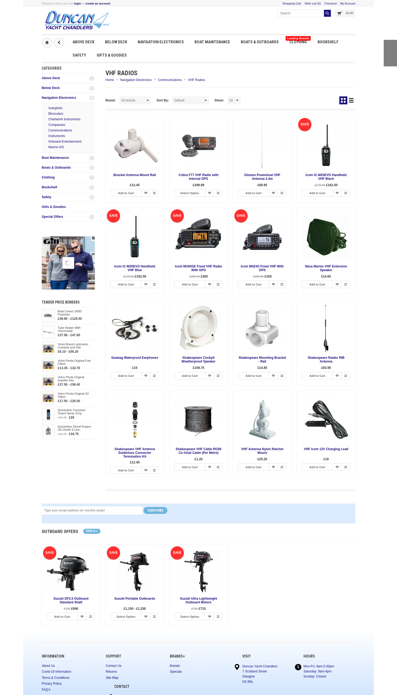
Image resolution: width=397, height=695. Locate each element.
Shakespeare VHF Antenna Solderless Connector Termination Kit (135, 452)
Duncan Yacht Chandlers (47, 43)
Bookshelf (328, 42)
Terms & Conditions (55, 678)
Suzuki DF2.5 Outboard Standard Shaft (70, 600)
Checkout (330, 3)
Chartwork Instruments (64, 119)
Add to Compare (154, 193)
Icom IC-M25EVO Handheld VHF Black (326, 177)
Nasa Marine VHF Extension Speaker (326, 268)
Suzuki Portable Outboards (134, 598)
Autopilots (55, 108)
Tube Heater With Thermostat (69, 329)
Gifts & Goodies (112, 55)
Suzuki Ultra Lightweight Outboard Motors (198, 600)
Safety (79, 55)
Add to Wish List (145, 193)
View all (92, 531)
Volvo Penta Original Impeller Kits (71, 379)
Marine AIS (56, 147)
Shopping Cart (291, 3)
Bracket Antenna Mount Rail (134, 175)
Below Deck (116, 42)
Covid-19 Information (56, 671)
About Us (48, 666)
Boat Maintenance (212, 42)
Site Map (112, 678)
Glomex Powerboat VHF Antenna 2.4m (262, 177)
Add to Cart (126, 193)
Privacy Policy (52, 683)
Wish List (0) (313, 3)
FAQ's (46, 690)
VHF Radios (196, 80)
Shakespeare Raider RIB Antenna (326, 359)
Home (109, 80)
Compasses (56, 125)
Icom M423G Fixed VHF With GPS (262, 268)
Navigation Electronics (161, 42)
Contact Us (113, 666)
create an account (97, 3)
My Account (347, 3)
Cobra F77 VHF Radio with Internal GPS (198, 177)
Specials (176, 671)
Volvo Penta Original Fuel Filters (74, 362)
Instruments (56, 136)
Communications (60, 130)
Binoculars (55, 114)
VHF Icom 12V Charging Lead (326, 449)
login (77, 3)
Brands (175, 666)
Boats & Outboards (260, 42)
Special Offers (52, 217)
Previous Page (59, 43)
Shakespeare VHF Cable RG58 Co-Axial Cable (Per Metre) (198, 451)
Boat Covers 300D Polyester (70, 313)
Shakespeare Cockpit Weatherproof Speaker (198, 359)
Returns (111, 671)
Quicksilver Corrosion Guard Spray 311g (72, 411)
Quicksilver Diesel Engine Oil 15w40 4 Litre (74, 428)
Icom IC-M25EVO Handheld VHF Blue (134, 268)
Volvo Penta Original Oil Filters (73, 395)
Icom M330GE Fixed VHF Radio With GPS (198, 268)
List (351, 100)
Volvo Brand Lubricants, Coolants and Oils (73, 346)
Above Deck (83, 42)
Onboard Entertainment (65, 141)
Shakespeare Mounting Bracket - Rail (262, 359)
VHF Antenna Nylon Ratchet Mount (262, 451)
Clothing (298, 40)
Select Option (189, 193)
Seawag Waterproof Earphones (134, 358)
